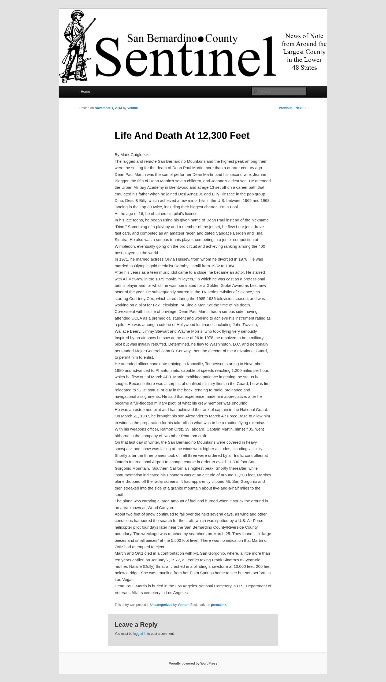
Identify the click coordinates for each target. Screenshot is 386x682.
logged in (139, 634)
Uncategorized (161, 605)
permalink (218, 605)
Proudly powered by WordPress (193, 663)
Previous (283, 108)
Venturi (132, 108)
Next (301, 108)
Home (85, 92)
